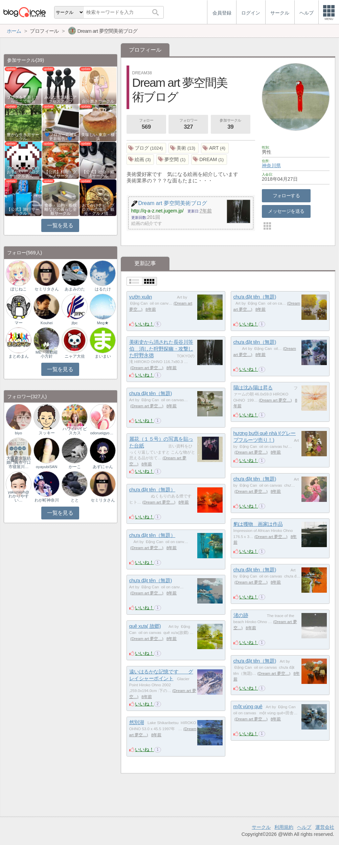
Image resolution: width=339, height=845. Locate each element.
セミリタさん (47, 289)
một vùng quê (248, 706)
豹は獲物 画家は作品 (258, 524)
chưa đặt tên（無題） (152, 489)
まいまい (103, 356)
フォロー (146, 124)
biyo (18, 433)
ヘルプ (304, 827)
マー (19, 323)
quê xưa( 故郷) (145, 626)
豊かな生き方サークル (23, 137)
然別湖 (136, 722)
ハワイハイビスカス (75, 431)
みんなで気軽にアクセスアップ (60, 99)
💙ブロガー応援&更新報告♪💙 (60, 137)
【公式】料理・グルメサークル (60, 174)
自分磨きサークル (98, 101)
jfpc (75, 323)
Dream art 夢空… (147, 368)
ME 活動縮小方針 (47, 354)
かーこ (75, 467)
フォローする (286, 195)
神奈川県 (271, 165)
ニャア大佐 (75, 356)
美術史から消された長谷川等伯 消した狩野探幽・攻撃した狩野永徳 (161, 348)
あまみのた (75, 289)
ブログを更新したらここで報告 (23, 99)
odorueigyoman (102, 433)
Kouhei (47, 323)
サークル (261, 827)
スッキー (47, 433)
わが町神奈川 (47, 500)
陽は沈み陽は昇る (253, 387)
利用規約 (283, 827)
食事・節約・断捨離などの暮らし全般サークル (60, 209)
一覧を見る (60, 225)
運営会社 (324, 827)
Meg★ (102, 323)
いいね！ (144, 324)
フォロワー (188, 124)
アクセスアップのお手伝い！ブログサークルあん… (23, 172)
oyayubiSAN (46, 467)
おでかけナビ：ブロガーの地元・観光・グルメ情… (98, 209)
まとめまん (18, 356)
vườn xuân (140, 297)
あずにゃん (103, 467)
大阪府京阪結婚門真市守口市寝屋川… (18, 462)
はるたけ (103, 289)
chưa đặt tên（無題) (254, 297)
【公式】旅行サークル (23, 211)
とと (75, 500)
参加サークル (230, 124)
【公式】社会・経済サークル (98, 174)
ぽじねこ (18, 289)
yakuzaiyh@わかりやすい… (18, 496)
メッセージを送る (286, 211)
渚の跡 (240, 615)
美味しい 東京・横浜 (98, 137)
